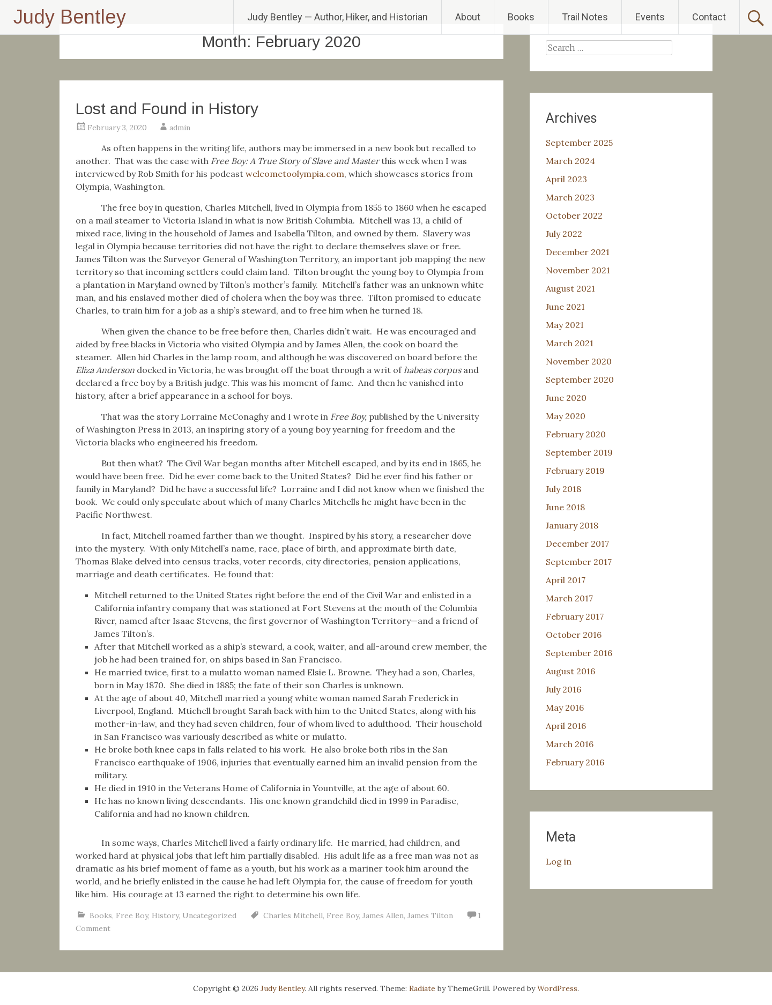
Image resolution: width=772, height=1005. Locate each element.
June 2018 (565, 507)
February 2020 (576, 434)
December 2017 (577, 543)
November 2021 (578, 270)
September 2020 (580, 379)
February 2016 (575, 762)
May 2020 (565, 416)
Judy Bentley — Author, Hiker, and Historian (337, 17)
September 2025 (579, 142)
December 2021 (578, 252)
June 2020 (566, 397)
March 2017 (569, 598)
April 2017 (565, 580)
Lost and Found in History (167, 108)
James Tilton (430, 915)
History (165, 915)
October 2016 (574, 634)
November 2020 (579, 361)
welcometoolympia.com (295, 173)
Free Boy (132, 915)
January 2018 (572, 525)
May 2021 (565, 324)
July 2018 (563, 488)
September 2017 (579, 561)
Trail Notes (585, 17)
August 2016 (570, 671)
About (467, 17)
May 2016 (565, 707)
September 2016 (579, 652)
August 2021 (570, 288)
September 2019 (579, 452)
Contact (709, 17)
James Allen (383, 915)
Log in (558, 861)
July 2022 (564, 233)
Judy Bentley (69, 17)
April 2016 (566, 725)
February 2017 (575, 616)
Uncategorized (209, 915)
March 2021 (569, 343)
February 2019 (575, 470)
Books (521, 17)
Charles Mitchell (293, 915)
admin (179, 127)
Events (650, 17)
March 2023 (570, 197)
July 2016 (563, 689)
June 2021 (565, 306)
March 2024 (570, 160)
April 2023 (566, 179)
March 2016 (569, 744)
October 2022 (574, 215)
